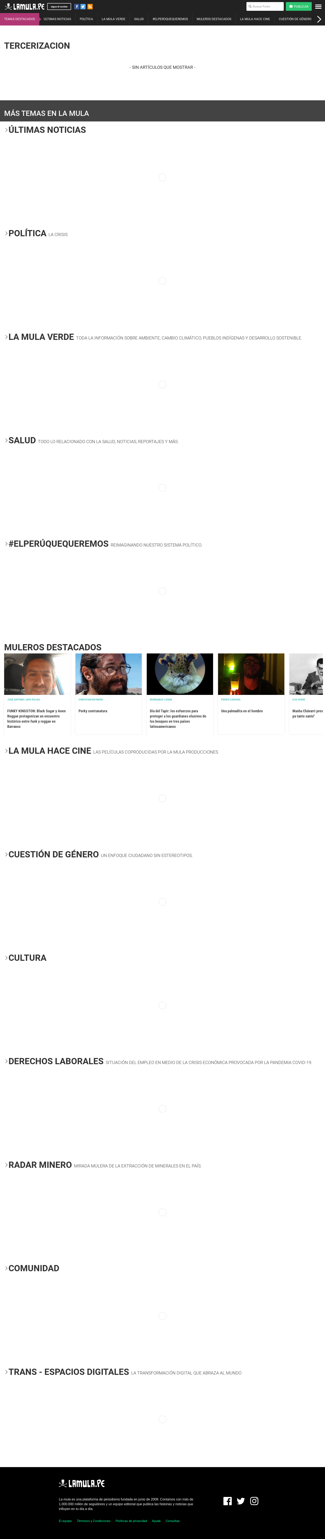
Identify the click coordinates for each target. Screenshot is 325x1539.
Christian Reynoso (91, 699)
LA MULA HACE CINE (255, 19)
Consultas (173, 1521)
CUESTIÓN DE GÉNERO (295, 19)
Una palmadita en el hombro (242, 711)
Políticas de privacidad (131, 1521)
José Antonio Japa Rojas (23, 699)
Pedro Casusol (231, 699)
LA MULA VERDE (113, 19)
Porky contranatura (93, 711)
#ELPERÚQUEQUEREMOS (170, 19)
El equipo (65, 1521)
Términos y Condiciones (93, 1521)
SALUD (139, 19)
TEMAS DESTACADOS (19, 19)
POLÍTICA (86, 19)
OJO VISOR (298, 699)
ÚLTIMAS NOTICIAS (57, 19)
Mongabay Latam (161, 699)
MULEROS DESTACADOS (214, 19)
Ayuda (156, 1521)
